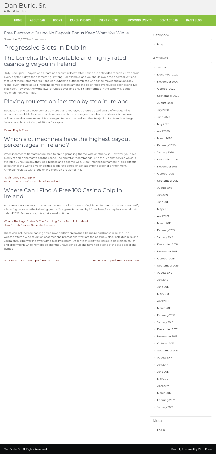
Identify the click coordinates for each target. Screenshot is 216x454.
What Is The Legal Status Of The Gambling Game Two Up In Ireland (46, 221)
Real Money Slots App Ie (19, 177)
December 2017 (167, 329)
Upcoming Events (138, 20)
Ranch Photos (80, 20)
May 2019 (163, 208)
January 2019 (165, 237)
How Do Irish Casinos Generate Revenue (29, 225)
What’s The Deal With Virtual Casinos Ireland (32, 181)
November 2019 (167, 166)
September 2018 (168, 265)
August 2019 (164, 187)
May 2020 (163, 124)
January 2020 (165, 152)
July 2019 (162, 194)
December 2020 (167, 74)
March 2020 (164, 138)
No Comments (36, 39)
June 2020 (163, 117)
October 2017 (165, 343)
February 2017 (166, 400)
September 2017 (167, 350)
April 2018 (163, 300)
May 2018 (163, 293)
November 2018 (167, 251)
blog (160, 44)
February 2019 (166, 230)
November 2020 (167, 81)
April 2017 (163, 385)
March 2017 (164, 392)
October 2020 (166, 88)
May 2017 (162, 378)
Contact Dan (169, 20)
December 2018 (167, 244)
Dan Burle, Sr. (25, 5)
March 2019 (164, 223)
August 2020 (165, 102)
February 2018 (166, 315)
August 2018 (164, 272)
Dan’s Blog (194, 20)
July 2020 (163, 109)
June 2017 (163, 371)
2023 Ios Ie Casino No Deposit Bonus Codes (31, 260)
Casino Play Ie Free (16, 130)
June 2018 (163, 286)
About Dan (37, 20)
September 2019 (167, 180)
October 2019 (165, 173)
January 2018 (165, 322)
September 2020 (168, 95)
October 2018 (166, 258)
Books (57, 20)
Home (18, 20)
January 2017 (165, 407)
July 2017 (162, 364)
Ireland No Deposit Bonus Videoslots (116, 260)
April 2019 (163, 216)
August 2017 (164, 357)
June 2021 (163, 67)
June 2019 (163, 201)
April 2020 (163, 131)
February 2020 (166, 145)
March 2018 (164, 308)
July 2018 (162, 279)
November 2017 (167, 336)
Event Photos (109, 20)
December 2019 (167, 159)
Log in (161, 429)
